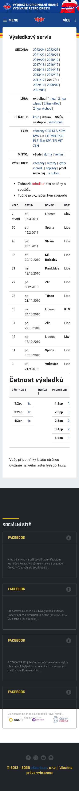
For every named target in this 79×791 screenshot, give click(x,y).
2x (69, 420)
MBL (54, 136)
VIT (60, 140)
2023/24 (38, 49)
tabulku (38, 183)
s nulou (53, 173)
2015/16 (38, 69)
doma (48, 154)
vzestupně (55, 122)
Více (66, 20)
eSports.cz (39, 782)
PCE (61, 136)
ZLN (36, 145)
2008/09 (52, 85)
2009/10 (38, 85)
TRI (54, 140)
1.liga (52, 98)
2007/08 (38, 90)
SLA (42, 140)
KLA (55, 131)
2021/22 (38, 54)
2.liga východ (42, 108)
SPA (49, 140)
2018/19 (52, 60)
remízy (51, 163)
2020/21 (52, 54)
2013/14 (38, 74)
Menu (13, 20)
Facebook (16, 612)
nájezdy (51, 168)
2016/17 (52, 64)
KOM (62, 131)
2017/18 (38, 64)
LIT (47, 136)
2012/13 (52, 74)
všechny (38, 131)
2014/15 (52, 69)
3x (29, 403)
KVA (36, 136)
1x (29, 412)
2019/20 (38, 60)
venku (59, 154)
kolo (36, 117)
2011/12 (38, 80)
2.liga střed (51, 103)
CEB (48, 131)
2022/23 (52, 49)
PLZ (36, 140)
